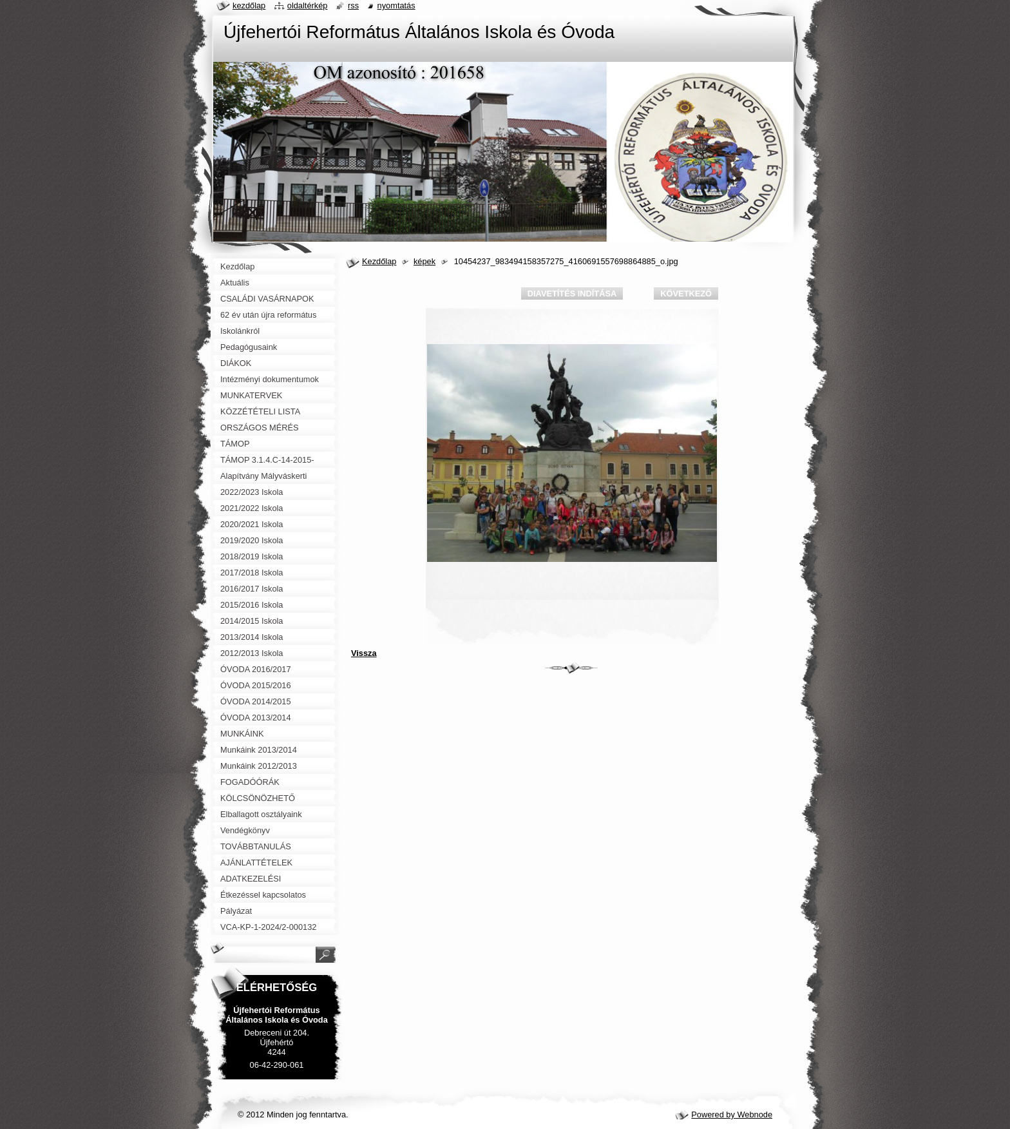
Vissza (364, 653)
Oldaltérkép (307, 5)
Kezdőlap (379, 261)
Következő (686, 293)
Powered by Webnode (731, 1114)
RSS (353, 5)
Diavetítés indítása (572, 293)
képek (424, 261)
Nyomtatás (396, 5)
